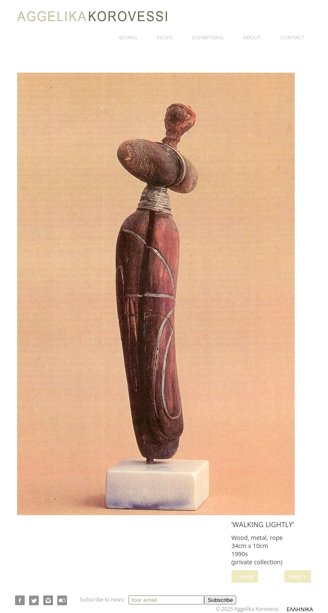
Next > (298, 576)
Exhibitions (207, 38)
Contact (293, 38)
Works (128, 38)
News (165, 38)
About (252, 38)
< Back (245, 576)
